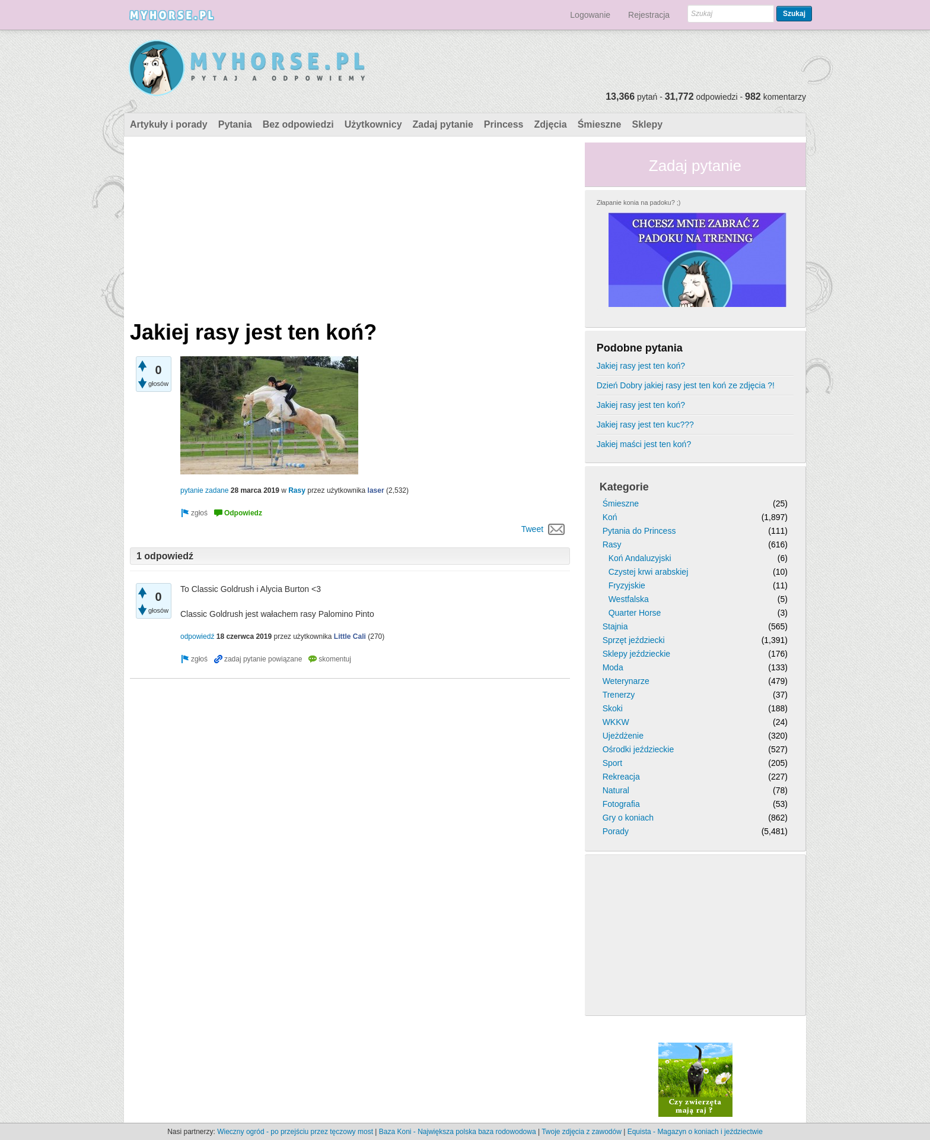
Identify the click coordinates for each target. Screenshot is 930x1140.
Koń (610, 517)
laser (376, 490)
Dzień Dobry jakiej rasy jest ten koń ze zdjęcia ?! (686, 385)
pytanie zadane (204, 490)
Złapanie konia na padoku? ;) (639, 202)
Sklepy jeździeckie (636, 653)
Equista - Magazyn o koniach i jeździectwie (695, 1132)
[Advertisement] (350, 225)
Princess (504, 124)
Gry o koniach (628, 817)
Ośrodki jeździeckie (638, 749)
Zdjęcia (550, 124)
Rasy (296, 490)
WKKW (616, 722)
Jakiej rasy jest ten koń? (641, 365)
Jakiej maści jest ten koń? (644, 444)
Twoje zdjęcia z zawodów (582, 1132)
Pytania (235, 124)
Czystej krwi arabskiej (649, 572)
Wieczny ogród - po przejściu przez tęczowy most (295, 1132)
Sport (612, 763)
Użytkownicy (373, 124)
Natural (616, 790)
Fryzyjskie (627, 585)
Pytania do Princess (639, 531)
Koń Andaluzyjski (640, 558)
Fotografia (621, 804)
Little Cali (350, 636)
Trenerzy (619, 694)
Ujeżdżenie (623, 735)
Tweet (532, 529)
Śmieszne (600, 124)
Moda (613, 667)
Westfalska (629, 599)
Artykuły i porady (169, 124)
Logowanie (590, 15)
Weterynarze (626, 681)
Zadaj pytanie (443, 124)
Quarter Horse (635, 613)
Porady (616, 831)
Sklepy (647, 124)
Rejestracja (649, 15)
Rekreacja (621, 776)
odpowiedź (197, 636)
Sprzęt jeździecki (634, 640)
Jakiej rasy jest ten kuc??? (645, 424)
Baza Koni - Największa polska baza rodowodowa (457, 1132)
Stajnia (615, 626)
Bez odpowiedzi (298, 124)
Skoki (613, 708)
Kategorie (624, 487)
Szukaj (794, 14)
